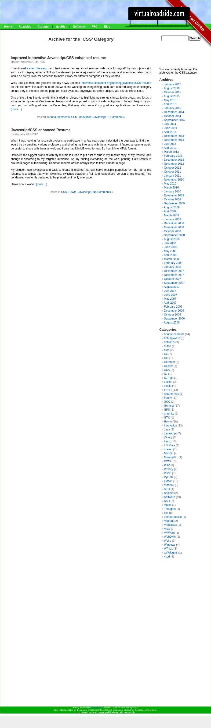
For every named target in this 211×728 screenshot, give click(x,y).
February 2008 (173, 263)
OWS (167, 461)
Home (8, 26)
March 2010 (171, 187)
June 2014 (170, 128)
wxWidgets (171, 552)
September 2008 (174, 235)
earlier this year (37, 68)
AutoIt (167, 346)
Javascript (99, 117)
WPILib (168, 548)
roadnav (169, 485)
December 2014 (174, 112)
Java (167, 429)
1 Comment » (116, 117)
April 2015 (170, 104)
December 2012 (174, 159)
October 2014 (172, 116)
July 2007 (170, 290)
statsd (167, 505)
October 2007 (172, 279)
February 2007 (173, 306)
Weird (167, 540)
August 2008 (171, 239)
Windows (169, 544)
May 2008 (170, 251)
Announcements (59, 117)
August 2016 (171, 88)
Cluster (168, 366)
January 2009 (172, 219)
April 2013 (170, 147)
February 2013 (173, 155)
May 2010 (170, 183)
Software (79, 26)
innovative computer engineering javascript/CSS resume (116, 83)
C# (165, 354)
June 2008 (170, 247)
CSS (74, 117)
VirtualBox (170, 524)
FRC (95, 26)
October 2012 (172, 167)
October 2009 (172, 199)
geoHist (61, 26)
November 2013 (174, 140)
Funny (168, 397)
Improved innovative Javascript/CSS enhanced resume (58, 58)
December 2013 (174, 136)
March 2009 (171, 215)
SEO (167, 489)
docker (168, 382)
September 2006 (174, 318)
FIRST (168, 389)
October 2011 (172, 171)
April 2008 (170, 255)
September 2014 (174, 120)
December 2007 (174, 271)
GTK (167, 417)
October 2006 (172, 314)
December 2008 (174, 223)
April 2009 (170, 211)
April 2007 (170, 302)
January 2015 (172, 108)
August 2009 (171, 207)
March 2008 (171, 259)
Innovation (85, 117)
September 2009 (174, 203)
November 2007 (174, 275)
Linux (167, 441)
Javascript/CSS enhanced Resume (41, 130)
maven (168, 449)
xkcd (167, 556)
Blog (107, 26)
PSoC (167, 473)
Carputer (44, 26)
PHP (167, 465)
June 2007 (170, 294)
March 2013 (171, 151)
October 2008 (172, 231)
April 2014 (170, 132)
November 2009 (174, 195)
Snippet (169, 493)
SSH (167, 501)
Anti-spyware (172, 338)
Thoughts (170, 509)
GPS (167, 409)
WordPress (96, 708)
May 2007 (170, 298)
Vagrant (169, 520)
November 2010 (174, 179)
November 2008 (174, 227)
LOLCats (169, 445)
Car (166, 358)
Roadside (24, 26)
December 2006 (174, 310)
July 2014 (170, 124)
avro (166, 350)
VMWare (169, 532)
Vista (167, 528)
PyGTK (168, 477)
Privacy (168, 469)
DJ (165, 374)
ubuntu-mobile (173, 516)
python (168, 481)
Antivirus (169, 342)
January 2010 (172, 191)
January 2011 (172, 175)
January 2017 (172, 84)
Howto (72, 192)
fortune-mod (171, 393)
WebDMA (170, 536)
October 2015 (172, 92)
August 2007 (171, 286)
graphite (169, 413)
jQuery (168, 437)
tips (166, 513)
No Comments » (103, 192)
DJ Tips (168, 378)
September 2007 (174, 282)
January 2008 (172, 267)
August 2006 (171, 322)
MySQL (168, 453)
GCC (167, 401)
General (169, 405)
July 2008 (170, 243)
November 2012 (174, 163)
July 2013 (170, 144)
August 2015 (171, 96)
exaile (167, 385)
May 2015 (170, 100)
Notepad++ (171, 457)
